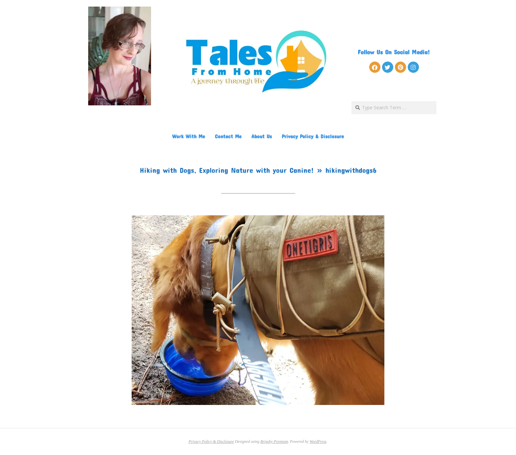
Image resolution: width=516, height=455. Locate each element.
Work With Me (188, 136)
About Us (261, 136)
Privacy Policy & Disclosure (313, 136)
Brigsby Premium (274, 441)
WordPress (318, 441)
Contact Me (228, 136)
